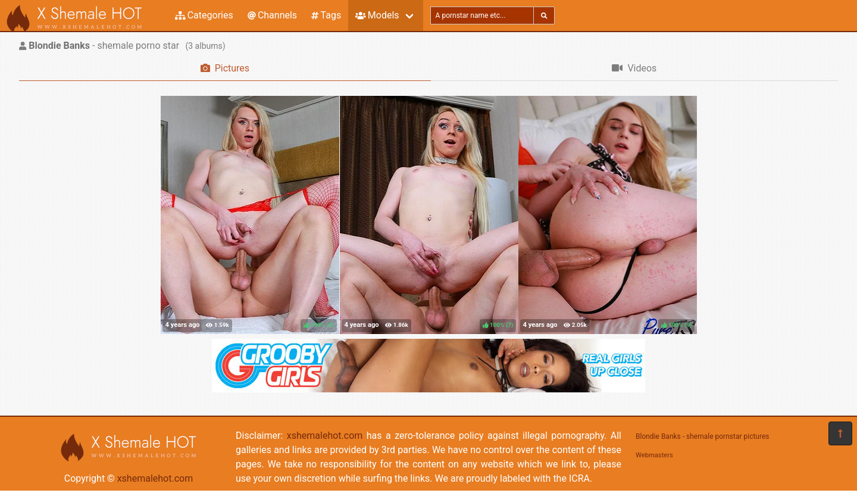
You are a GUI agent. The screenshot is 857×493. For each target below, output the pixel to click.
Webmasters (654, 455)
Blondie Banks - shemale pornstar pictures (703, 436)
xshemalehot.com (155, 478)
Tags (326, 15)
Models (377, 15)
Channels (272, 15)
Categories (204, 15)
